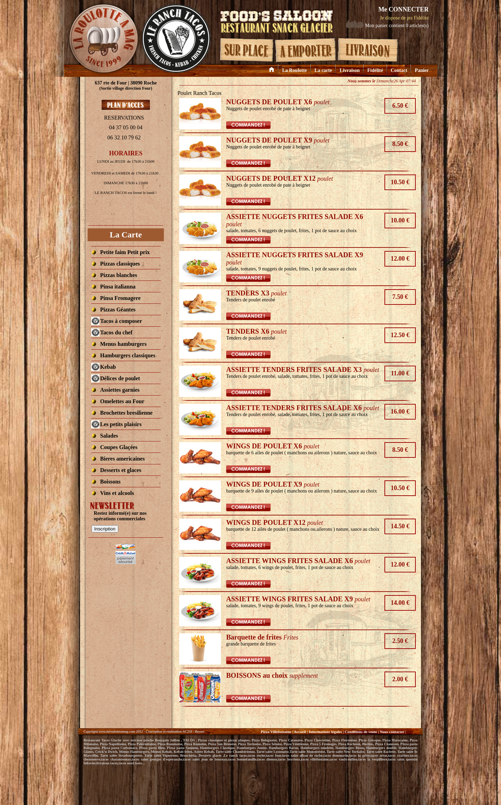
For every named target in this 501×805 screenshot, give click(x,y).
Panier (422, 70)
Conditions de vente (361, 732)
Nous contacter (392, 732)
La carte (323, 70)
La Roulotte (294, 70)
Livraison (350, 70)
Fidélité (375, 70)
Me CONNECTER (403, 9)
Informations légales (325, 732)
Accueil (300, 732)
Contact (399, 70)
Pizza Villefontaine (276, 732)
